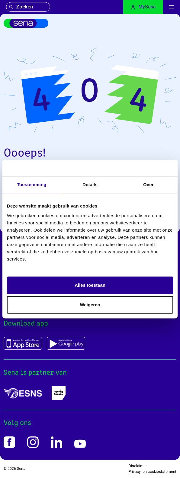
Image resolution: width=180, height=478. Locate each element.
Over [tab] (148, 184)
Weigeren (90, 304)
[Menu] (171, 7)
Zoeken (21, 7)
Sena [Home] (21, 469)
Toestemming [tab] (32, 184)
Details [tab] (90, 184)
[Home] (26, 23)
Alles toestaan (90, 285)
